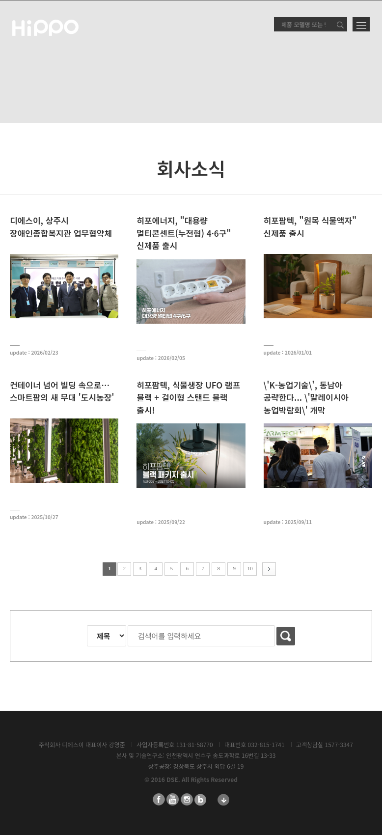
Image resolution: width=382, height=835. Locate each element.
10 (250, 568)
